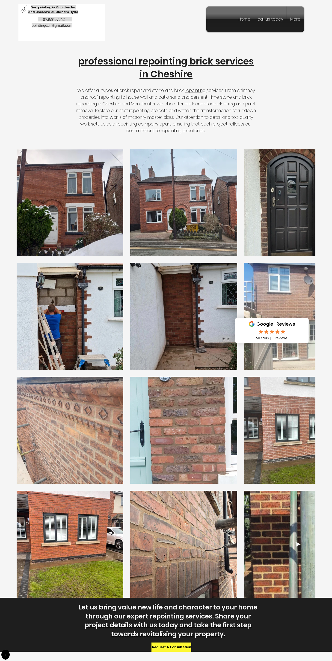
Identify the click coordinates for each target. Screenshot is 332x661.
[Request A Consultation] (171, 647)
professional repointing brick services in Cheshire (166, 68)
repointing (196, 90)
